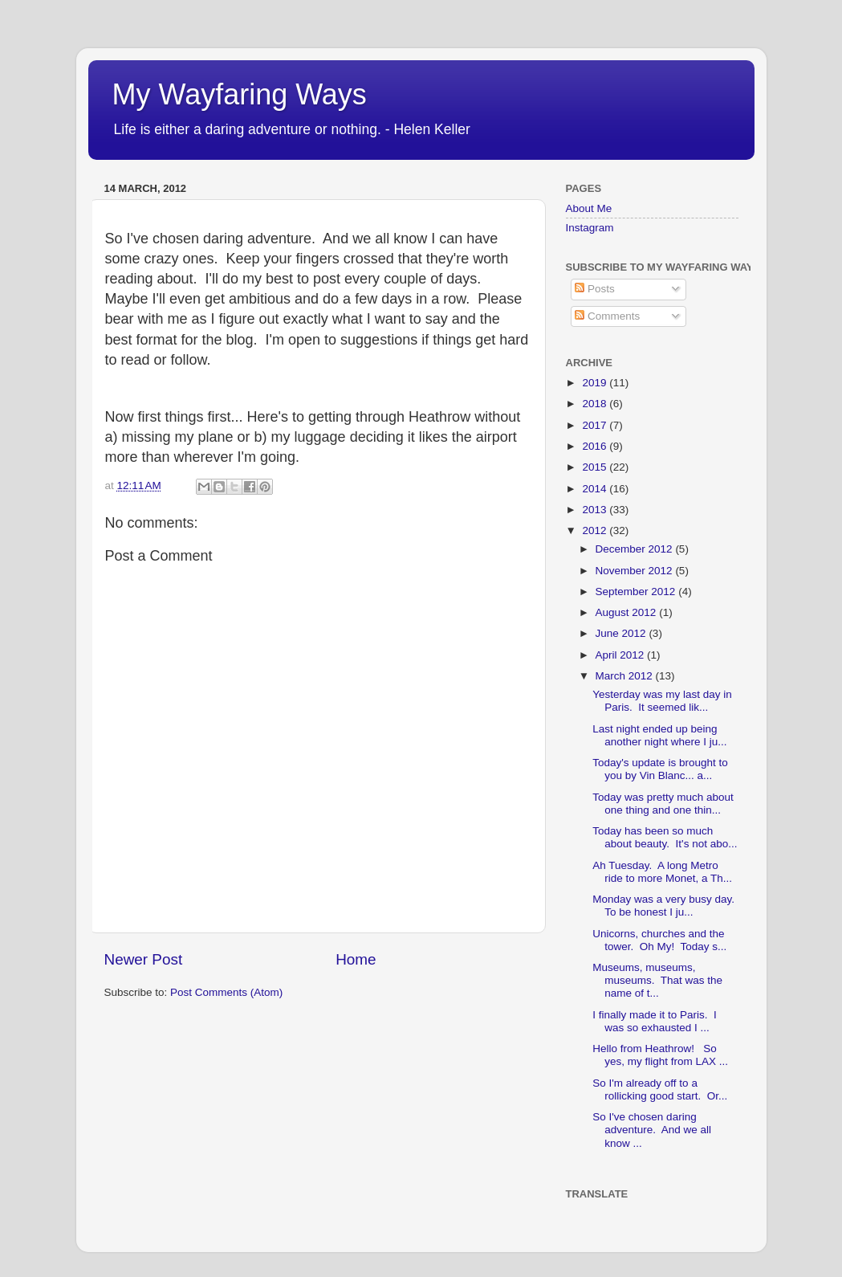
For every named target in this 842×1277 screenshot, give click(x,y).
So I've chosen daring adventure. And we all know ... (651, 1129)
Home (356, 959)
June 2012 (622, 633)
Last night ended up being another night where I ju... (659, 735)
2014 (595, 489)
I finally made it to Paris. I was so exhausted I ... (654, 1021)
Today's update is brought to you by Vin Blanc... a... (659, 769)
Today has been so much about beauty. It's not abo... (664, 837)
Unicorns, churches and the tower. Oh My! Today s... (659, 940)
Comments (607, 316)
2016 (595, 446)
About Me (589, 208)
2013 (595, 510)
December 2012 (636, 549)
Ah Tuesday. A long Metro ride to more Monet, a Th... (662, 871)
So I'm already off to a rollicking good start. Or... (659, 1089)
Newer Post (143, 959)
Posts (595, 289)
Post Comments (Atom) (226, 992)
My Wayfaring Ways (239, 94)
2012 (595, 530)
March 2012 (626, 676)
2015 (595, 467)
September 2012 (637, 591)
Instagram (590, 228)
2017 (595, 425)
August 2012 (628, 612)
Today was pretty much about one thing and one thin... (663, 803)
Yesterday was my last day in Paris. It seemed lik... (662, 700)
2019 (595, 383)
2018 (595, 404)
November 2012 (636, 571)
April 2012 (622, 655)
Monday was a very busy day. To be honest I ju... (665, 905)
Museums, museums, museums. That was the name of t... (657, 980)
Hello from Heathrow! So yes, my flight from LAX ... (660, 1054)
